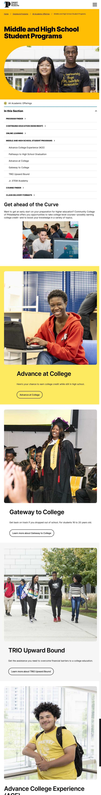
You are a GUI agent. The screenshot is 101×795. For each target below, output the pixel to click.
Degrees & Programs (20, 14)
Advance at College (30, 394)
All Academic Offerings (41, 14)
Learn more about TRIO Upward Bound (31, 671)
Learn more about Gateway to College (31, 533)
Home (6, 14)
